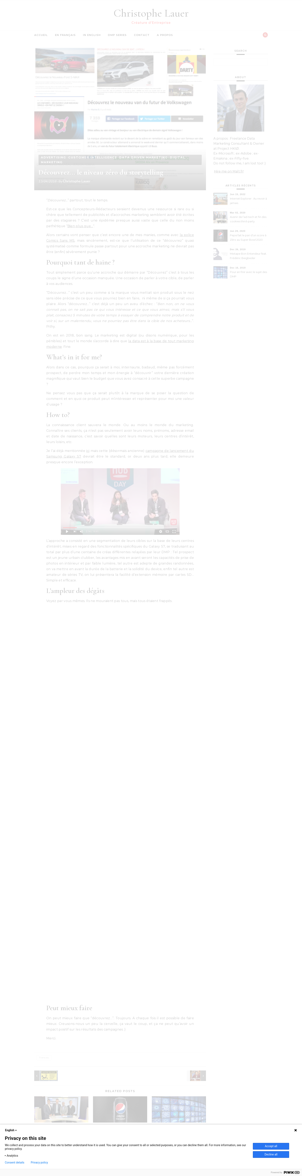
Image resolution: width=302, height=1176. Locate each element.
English (11, 1130)
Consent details (14, 1162)
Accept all (271, 1146)
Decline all (271, 1154)
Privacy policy (39, 1162)
